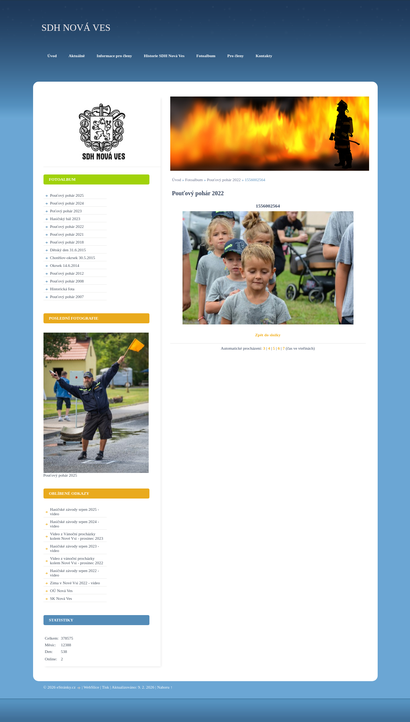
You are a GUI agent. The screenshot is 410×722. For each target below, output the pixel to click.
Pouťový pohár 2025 (67, 195)
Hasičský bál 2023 (65, 218)
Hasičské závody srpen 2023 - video (74, 548)
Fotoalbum (194, 179)
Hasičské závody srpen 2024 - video (74, 523)
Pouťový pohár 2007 (67, 296)
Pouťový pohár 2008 (67, 281)
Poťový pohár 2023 (66, 211)
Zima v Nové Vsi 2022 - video (75, 583)
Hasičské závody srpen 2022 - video (74, 572)
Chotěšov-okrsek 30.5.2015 (72, 257)
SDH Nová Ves (76, 27)
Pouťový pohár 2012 (67, 273)
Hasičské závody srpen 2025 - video (74, 511)
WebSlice (91, 687)
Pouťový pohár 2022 (224, 179)
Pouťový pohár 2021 (67, 234)
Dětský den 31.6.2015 (68, 250)
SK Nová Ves (61, 598)
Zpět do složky (267, 335)
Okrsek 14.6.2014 (65, 265)
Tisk (105, 687)
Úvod (176, 179)
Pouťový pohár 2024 (67, 203)
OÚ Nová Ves (61, 590)
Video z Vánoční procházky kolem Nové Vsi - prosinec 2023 (76, 536)
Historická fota (62, 289)
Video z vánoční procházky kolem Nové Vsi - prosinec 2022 (76, 560)
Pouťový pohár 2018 (67, 242)
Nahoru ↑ (164, 687)
